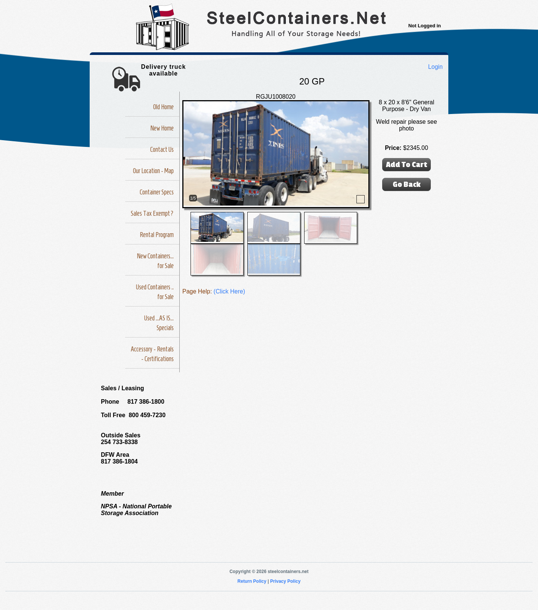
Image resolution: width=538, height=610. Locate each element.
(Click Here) (229, 291)
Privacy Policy (285, 581)
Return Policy (252, 581)
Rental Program (157, 234)
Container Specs (157, 192)
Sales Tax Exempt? (152, 213)
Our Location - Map (153, 171)
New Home (162, 128)
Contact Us (162, 149)
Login (435, 67)
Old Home (163, 107)
